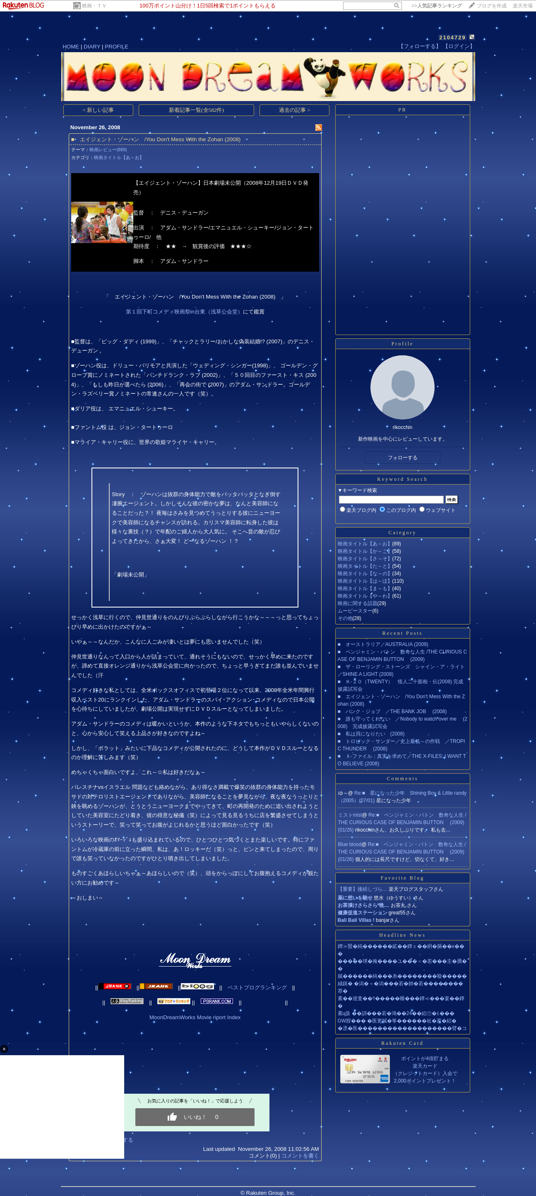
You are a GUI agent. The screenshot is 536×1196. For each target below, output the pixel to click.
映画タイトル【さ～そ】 (365, 559)
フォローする (403, 458)
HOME (70, 46)
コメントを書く (300, 1156)
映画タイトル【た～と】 (365, 566)
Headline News (402, 935)
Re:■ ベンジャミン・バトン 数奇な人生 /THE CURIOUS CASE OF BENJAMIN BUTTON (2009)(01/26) (402, 822)
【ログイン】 (459, 46)
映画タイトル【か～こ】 (365, 551)
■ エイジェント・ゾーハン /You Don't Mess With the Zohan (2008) (156, 139)
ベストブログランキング (257, 987)
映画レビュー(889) (108, 149)
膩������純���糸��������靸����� (402, 976)
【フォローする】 (419, 46)
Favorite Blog (402, 878)
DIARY (92, 46)
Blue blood (350, 844)
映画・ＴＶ (94, 6)
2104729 (452, 37)
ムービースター (355, 611)
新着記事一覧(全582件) (196, 110)
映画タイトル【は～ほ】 (365, 581)
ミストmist (350, 815)
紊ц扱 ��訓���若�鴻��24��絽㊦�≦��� (396, 1013)
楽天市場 (523, 6)
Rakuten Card (402, 1043)
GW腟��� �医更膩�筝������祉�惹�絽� (397, 1021)
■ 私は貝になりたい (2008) (371, 734)
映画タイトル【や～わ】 (365, 596)
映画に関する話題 (357, 603)
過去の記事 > (294, 110)
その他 (345, 618)
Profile (403, 344)
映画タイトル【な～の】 (365, 573)
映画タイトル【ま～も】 (365, 588)
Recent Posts (402, 633)
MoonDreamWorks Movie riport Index (194, 1017)
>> (436, 6)
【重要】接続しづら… (362, 889)
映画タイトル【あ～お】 (119, 157)
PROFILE (116, 46)
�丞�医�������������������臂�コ (402, 1028)
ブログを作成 (492, 6)
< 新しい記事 (98, 110)
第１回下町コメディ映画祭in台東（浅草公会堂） (184, 312)
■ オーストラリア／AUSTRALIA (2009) (383, 644)
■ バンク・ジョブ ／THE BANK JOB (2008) (392, 711)
